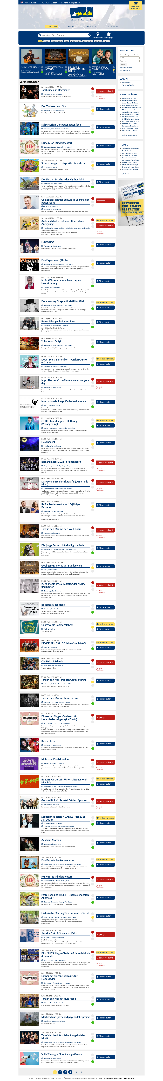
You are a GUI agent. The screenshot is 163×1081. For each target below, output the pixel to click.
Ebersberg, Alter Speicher (52, 591)
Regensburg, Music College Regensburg (57, 466)
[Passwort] (130, 61)
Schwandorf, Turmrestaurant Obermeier (57, 983)
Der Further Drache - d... (130, 151)
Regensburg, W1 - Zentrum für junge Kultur (58, 264)
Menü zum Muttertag (129, 110)
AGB (48, 3)
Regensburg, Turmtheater (52, 246)
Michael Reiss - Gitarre (30, 67)
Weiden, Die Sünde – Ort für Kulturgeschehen (59, 428)
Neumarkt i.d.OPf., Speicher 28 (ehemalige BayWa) (61, 787)
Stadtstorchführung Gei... (130, 117)
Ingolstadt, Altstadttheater (52, 844)
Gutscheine (112, 26)
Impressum (75, 3)
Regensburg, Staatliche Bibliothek (55, 367)
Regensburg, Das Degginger (53, 94)
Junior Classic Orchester (130, 103)
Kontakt (67, 3)
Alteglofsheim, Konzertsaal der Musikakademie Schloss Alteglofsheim (67, 228)
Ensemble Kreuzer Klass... (130, 167)
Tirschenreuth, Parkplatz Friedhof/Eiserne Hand (60, 917)
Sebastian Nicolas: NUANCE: (52, 823)
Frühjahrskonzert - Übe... (130, 119)
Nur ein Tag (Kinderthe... (130, 162)
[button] (123, 64)
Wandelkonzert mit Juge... (130, 112)
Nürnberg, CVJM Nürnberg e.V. (54, 937)
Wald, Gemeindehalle (51, 570)
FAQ (42, 3)
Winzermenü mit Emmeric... (131, 114)
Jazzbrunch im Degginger (130, 148)
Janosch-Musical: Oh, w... (130, 160)
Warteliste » (99, 96)
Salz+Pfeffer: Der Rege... (130, 155)
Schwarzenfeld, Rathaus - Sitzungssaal (56, 881)
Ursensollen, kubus (50, 167)
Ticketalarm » (100, 98)
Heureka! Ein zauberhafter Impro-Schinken (77, 69)
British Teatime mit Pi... (130, 98)
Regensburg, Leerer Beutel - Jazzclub (56, 325)
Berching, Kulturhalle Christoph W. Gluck (58, 902)
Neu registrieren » (125, 70)
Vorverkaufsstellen (32, 3)
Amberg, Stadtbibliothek (52, 287)
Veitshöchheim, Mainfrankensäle (55, 960)
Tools (60, 3)
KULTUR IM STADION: (50, 206)
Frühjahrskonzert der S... (130, 101)
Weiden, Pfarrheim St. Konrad (54, 763)
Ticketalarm (90, 26)
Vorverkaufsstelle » (128, 85)
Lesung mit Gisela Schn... (130, 126)
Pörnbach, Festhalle (50, 647)
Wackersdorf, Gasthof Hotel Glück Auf (57, 723)
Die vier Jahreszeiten (129, 158)
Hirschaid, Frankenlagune (52, 446)
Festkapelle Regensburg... (130, 169)
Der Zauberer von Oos (129, 153)
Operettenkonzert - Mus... (130, 128)
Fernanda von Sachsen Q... (131, 124)
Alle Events (51, 26)
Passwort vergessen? (126, 67)
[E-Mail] (130, 57)
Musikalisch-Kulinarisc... (130, 130)
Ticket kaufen (104, 109)
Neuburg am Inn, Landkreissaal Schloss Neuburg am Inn (62, 864)
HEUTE (71, 26)
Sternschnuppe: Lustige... (130, 165)
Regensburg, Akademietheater (54, 110)
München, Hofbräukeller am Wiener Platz (58, 684)
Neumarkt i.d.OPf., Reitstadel (53, 511)
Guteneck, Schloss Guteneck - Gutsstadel (58, 147)
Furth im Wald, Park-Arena (53, 184)
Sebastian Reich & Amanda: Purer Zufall (101, 68)
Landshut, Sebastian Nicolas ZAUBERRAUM (59, 826)
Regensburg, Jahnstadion (52, 209)
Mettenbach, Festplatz (51, 804)
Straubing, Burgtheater (51, 609)
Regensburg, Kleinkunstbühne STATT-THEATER (60, 549)
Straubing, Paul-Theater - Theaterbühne (57, 129)
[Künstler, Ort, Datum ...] (64, 35)
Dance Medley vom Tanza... (131, 121)
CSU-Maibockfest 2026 (130, 105)
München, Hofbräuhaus (52, 533)
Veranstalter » (126, 83)
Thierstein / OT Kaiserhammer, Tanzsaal (57, 702)
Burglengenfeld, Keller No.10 (53, 666)
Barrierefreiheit (129, 1078)
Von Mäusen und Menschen (131, 107)
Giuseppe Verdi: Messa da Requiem (53, 68)
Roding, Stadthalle (50, 629)
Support (54, 3)
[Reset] (88, 35)
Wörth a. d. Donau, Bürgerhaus (54, 1021)
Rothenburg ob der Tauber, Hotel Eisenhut (58, 489)
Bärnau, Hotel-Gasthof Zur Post (54, 1003)
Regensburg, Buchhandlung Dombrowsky (58, 305)
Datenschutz (117, 1078)
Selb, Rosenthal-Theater (52, 405)
